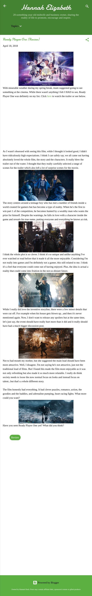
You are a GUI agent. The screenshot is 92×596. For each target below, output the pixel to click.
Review (15, 437)
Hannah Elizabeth (46, 7)
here (49, 96)
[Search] (87, 7)
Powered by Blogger (46, 582)
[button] (87, 40)
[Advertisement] (46, 546)
